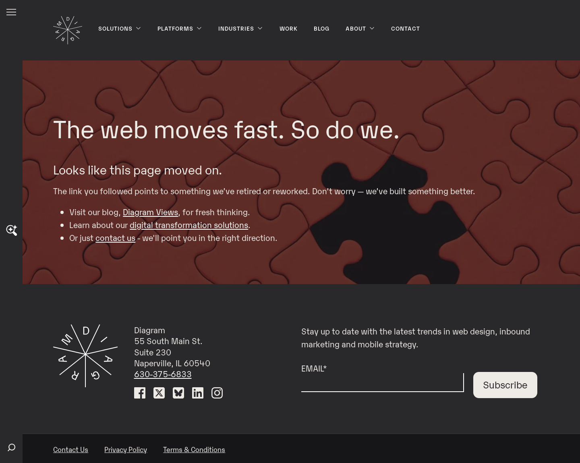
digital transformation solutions (189, 224)
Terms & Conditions (194, 449)
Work (289, 28)
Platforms (179, 28)
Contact (405, 28)
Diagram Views (150, 211)
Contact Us (70, 449)
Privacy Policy (125, 449)
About (360, 28)
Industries (240, 28)
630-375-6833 (163, 373)
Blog (321, 28)
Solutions (119, 28)
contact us (115, 237)
